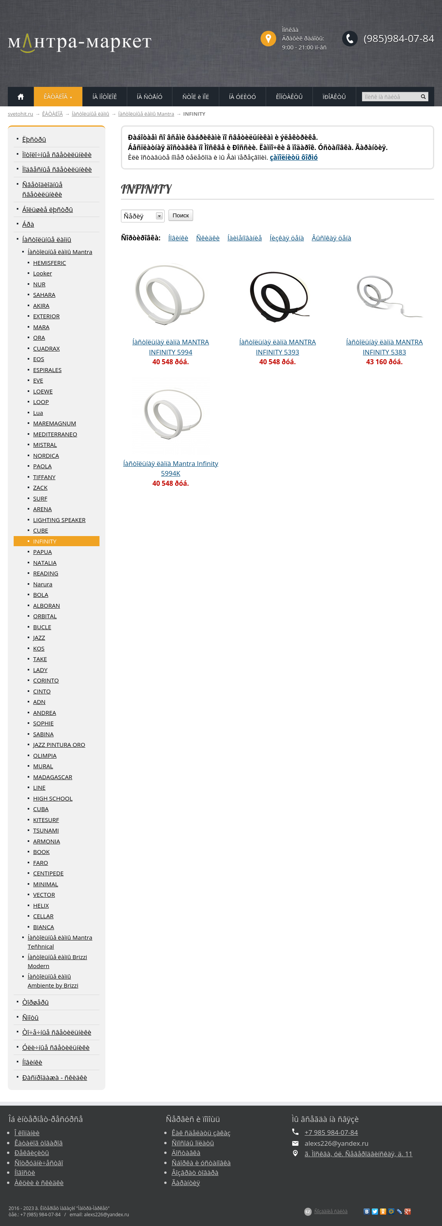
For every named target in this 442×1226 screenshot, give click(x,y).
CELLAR (43, 916)
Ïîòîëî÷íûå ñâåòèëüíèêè (57, 154)
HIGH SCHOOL (53, 798)
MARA (41, 327)
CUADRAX (46, 348)
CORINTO (46, 680)
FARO (40, 862)
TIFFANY (44, 477)
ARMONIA (46, 841)
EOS (38, 359)
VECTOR (44, 894)
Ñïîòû (30, 1017)
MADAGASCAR (52, 777)
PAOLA (42, 466)
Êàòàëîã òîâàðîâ (38, 1142)
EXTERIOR (46, 316)
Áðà (28, 224)
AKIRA (41, 305)
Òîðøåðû (35, 1002)
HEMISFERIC (49, 262)
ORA (39, 337)
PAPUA (42, 552)
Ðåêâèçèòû (31, 1152)
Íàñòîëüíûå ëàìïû (90, 113)
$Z (308, 1211)
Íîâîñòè (24, 1172)
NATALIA (45, 562)
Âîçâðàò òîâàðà (195, 1172)
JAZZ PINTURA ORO (59, 744)
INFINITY (45, 541)
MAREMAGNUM (54, 423)
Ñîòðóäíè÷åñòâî (38, 1162)
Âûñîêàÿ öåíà (331, 237)
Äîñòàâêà (186, 1152)
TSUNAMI (46, 830)
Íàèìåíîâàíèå (244, 237)
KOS (38, 648)
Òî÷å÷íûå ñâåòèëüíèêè (56, 1032)
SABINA (43, 734)
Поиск (181, 215)
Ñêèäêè (208, 237)
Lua (38, 412)
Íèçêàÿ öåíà (287, 237)
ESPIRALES (47, 370)
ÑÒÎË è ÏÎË (195, 97)
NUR (39, 284)
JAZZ (39, 637)
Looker (42, 273)
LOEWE (43, 391)
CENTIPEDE (48, 873)
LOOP (41, 402)
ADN (39, 702)
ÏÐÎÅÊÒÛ (334, 97)
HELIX (41, 905)
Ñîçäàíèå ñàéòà (331, 1211)
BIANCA (43, 927)
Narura (42, 584)
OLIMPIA (45, 755)
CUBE (40, 530)
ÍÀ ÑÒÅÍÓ (150, 97)
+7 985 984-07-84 (331, 1132)
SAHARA (44, 294)
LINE (39, 787)
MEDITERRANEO (55, 434)
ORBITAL (45, 616)
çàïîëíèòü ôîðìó (294, 157)
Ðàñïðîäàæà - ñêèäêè (54, 1077)
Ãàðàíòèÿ (186, 1182)
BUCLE (42, 627)
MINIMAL (45, 884)
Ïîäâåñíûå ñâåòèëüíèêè (57, 169)
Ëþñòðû (34, 139)
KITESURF (46, 820)
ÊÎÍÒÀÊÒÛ (289, 97)
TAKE (40, 659)
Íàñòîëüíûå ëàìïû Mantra (146, 113)
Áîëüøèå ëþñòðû (47, 209)
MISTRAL (45, 444)
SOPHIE (43, 723)
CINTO (42, 691)
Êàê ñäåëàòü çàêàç (201, 1132)
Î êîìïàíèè (26, 1132)
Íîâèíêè (32, 1062)
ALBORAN (46, 605)
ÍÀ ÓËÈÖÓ (242, 97)
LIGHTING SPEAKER (59, 520)
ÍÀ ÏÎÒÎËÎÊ (104, 97)
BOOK (41, 852)
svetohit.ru (20, 113)
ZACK (40, 487)
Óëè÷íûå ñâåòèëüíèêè (56, 1047)
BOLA (40, 594)
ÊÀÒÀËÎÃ (52, 113)
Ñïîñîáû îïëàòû (193, 1142)
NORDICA (46, 455)
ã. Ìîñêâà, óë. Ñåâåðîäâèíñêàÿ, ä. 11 (359, 1153)
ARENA (42, 509)
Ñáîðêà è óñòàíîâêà (201, 1162)
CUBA (41, 809)
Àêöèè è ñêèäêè (39, 1182)
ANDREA (44, 712)
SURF (40, 498)
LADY (40, 670)
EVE (38, 380)
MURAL (43, 766)
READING (45, 573)
